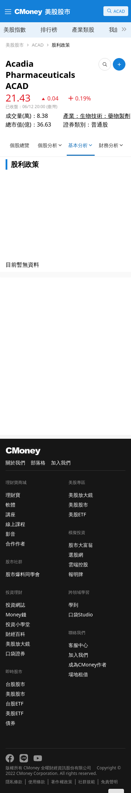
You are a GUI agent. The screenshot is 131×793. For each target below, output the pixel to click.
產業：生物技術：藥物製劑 (96, 104)
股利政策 (61, 45)
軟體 (10, 504)
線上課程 (15, 524)
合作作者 (15, 543)
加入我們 (61, 462)
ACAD (38, 45)
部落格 (38, 462)
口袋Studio (80, 614)
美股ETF (14, 713)
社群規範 (86, 782)
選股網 (75, 554)
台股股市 (15, 684)
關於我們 (15, 462)
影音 (10, 534)
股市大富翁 (80, 545)
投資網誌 (15, 604)
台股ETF (14, 703)
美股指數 (14, 29)
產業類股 (83, 29)
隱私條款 (14, 782)
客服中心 (78, 645)
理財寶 (13, 495)
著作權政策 (61, 782)
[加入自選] (119, 64)
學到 (73, 604)
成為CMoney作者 (87, 664)
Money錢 (16, 614)
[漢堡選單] (7, 11)
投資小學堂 (18, 624)
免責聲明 (109, 782)
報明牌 (75, 574)
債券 (10, 723)
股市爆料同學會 (23, 574)
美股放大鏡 (18, 643)
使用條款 (36, 782)
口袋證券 (15, 653)
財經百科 (15, 634)
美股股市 (15, 45)
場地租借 (78, 674)
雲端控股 (78, 564)
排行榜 (49, 29)
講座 (10, 514)
